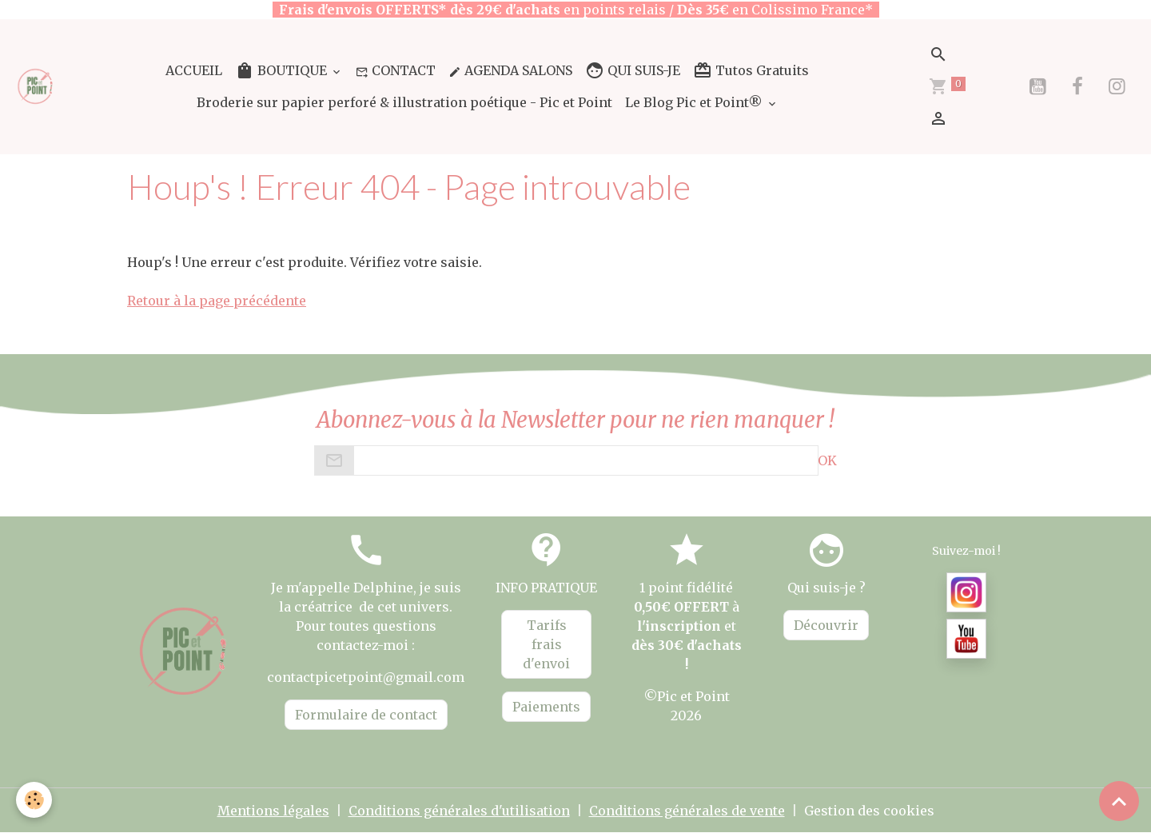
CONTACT (396, 70)
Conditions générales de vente (687, 811)
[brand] (36, 86)
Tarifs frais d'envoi (546, 644)
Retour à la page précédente (216, 301)
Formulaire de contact (366, 715)
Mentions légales (273, 811)
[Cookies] (34, 800)
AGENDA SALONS (510, 70)
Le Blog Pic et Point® (695, 102)
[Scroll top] (1119, 801)
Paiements (546, 707)
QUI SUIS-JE (632, 70)
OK (827, 460)
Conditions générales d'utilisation (459, 811)
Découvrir (826, 625)
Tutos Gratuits (751, 70)
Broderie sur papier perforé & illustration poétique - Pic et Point (404, 102)
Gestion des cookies (869, 811)
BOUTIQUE (282, 70)
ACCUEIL (193, 70)
